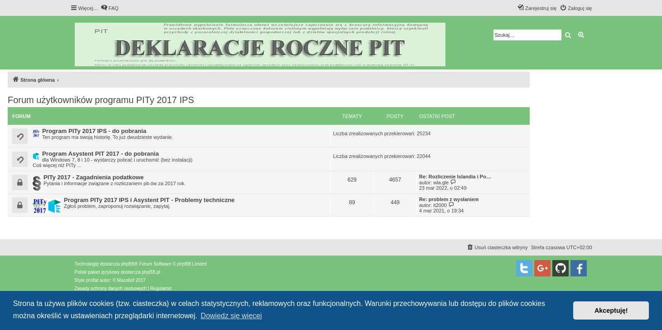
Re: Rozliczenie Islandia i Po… (455, 176)
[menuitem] (110, 8)
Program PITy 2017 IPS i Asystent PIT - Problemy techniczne (149, 200)
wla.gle (441, 182)
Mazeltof (126, 280)
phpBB (128, 263)
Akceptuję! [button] (611, 310)
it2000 (440, 205)
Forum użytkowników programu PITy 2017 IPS (101, 100)
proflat (92, 280)
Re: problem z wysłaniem (448, 199)
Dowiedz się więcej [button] (231, 316)
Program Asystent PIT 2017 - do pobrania (100, 153)
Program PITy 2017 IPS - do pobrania (94, 131)
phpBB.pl (151, 272)
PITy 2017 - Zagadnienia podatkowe (93, 177)
